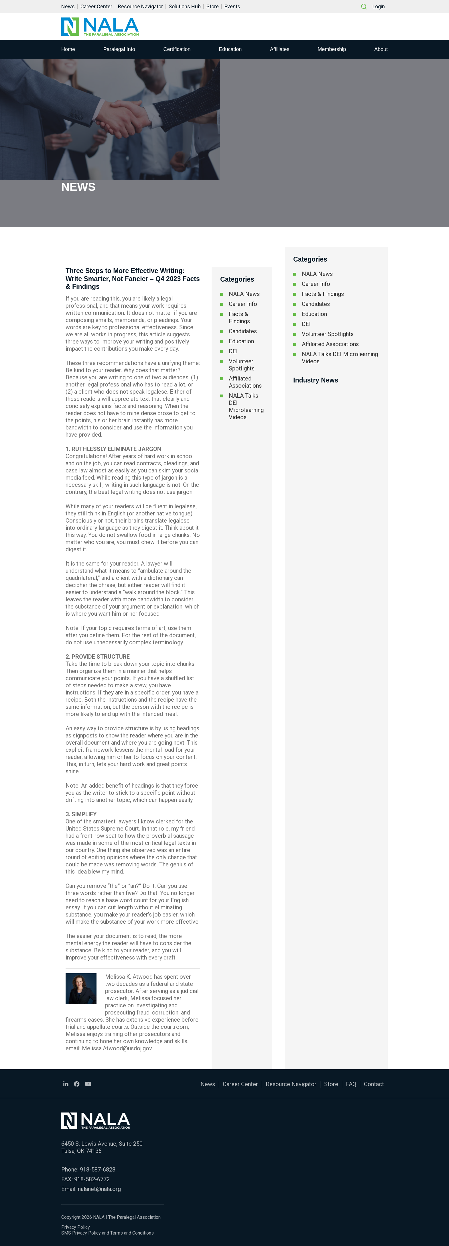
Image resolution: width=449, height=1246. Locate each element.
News (68, 6)
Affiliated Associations (245, 382)
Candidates (243, 331)
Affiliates (280, 49)
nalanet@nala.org (99, 1189)
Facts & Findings (239, 318)
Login (379, 6)
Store (212, 6)
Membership (332, 49)
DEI (233, 351)
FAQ (351, 1084)
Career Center (96, 6)
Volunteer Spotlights (242, 365)
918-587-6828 (97, 1169)
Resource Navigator (140, 6)
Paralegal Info (119, 49)
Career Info (243, 304)
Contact (374, 1084)
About (381, 49)
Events (232, 6)
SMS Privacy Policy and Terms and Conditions (107, 1233)
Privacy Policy (75, 1227)
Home (68, 49)
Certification (176, 49)
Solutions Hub (185, 6)
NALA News (244, 294)
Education (230, 49)
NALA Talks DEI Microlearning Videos (246, 406)
